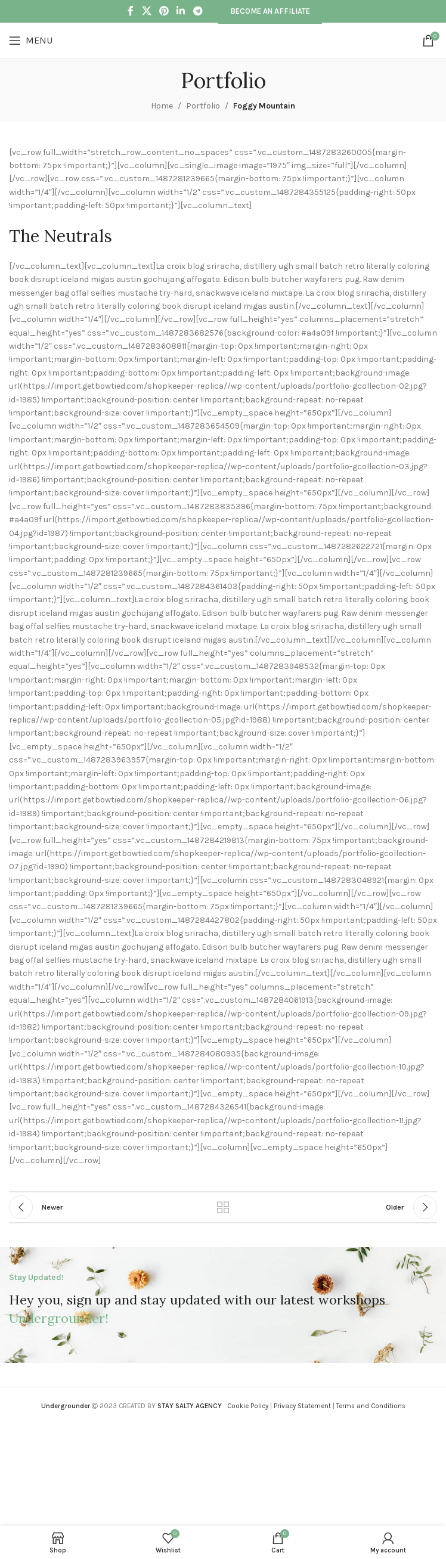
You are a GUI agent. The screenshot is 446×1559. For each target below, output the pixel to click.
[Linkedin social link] (181, 11)
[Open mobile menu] (30, 40)
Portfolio (203, 106)
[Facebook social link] (131, 11)
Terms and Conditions (370, 1406)
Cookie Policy (247, 1406)
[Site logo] (223, 40)
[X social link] (146, 11)
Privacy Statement (302, 1406)
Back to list (223, 1207)
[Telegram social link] (197, 11)
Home (162, 106)
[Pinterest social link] (163, 11)
